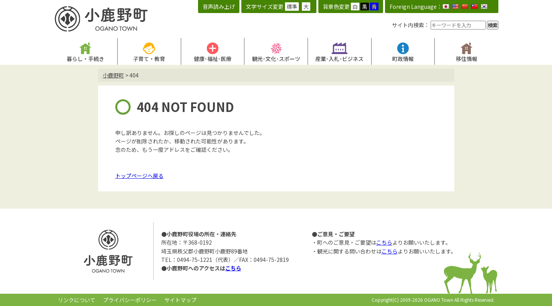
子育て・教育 (149, 59)
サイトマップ (180, 300)
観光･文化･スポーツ (276, 59)
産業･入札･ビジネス (339, 59)
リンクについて (76, 300)
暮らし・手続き (85, 59)
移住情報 (466, 59)
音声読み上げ (219, 6)
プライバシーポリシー (130, 300)
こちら (233, 268)
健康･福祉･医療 (212, 59)
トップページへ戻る (139, 175)
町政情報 (403, 59)
